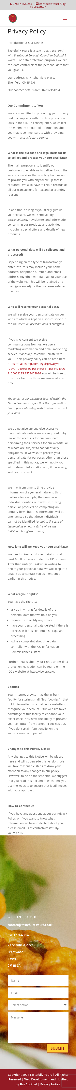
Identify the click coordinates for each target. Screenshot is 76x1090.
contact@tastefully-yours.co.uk (30, 925)
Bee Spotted (28, 1084)
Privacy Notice (50, 1084)
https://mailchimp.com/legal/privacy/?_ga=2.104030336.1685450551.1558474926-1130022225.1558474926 (37, 368)
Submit (57, 1048)
